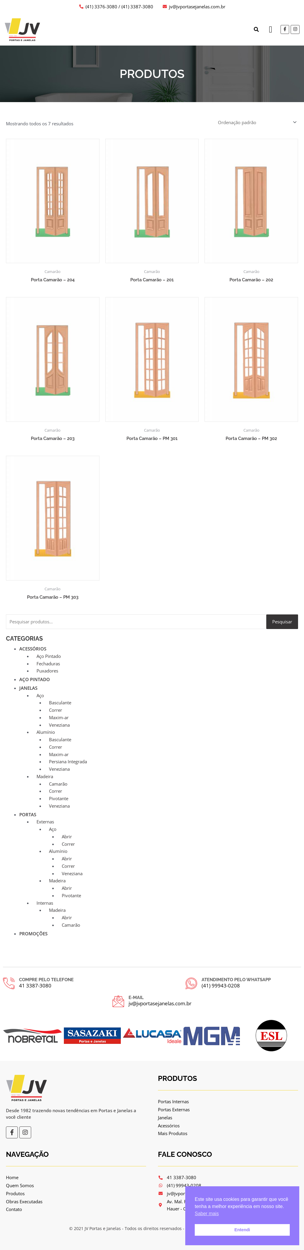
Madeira (45, 776)
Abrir (67, 836)
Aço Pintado (49, 656)
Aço (40, 695)
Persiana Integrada (68, 762)
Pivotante (58, 798)
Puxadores (47, 671)
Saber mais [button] (207, 1213)
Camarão (58, 784)
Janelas (28, 688)
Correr (55, 710)
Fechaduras (48, 664)
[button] (256, 29)
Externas (45, 822)
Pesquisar (282, 622)
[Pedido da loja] (257, 122)
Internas (45, 903)
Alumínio (46, 732)
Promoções (33, 934)
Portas (27, 814)
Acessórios (32, 649)
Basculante (60, 703)
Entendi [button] (242, 1229)
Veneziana (59, 725)
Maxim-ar (59, 717)
